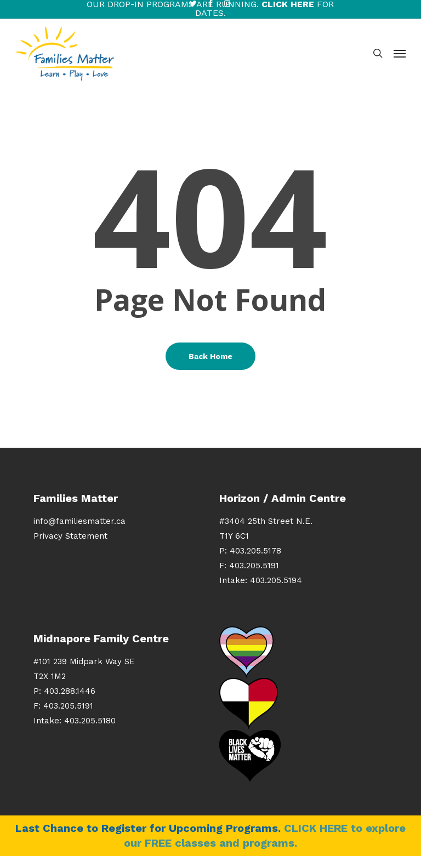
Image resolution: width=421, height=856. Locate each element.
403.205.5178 (255, 551)
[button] (400, 53)
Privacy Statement (70, 536)
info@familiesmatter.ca (79, 521)
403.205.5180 (90, 721)
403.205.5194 (276, 580)
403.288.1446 (69, 691)
